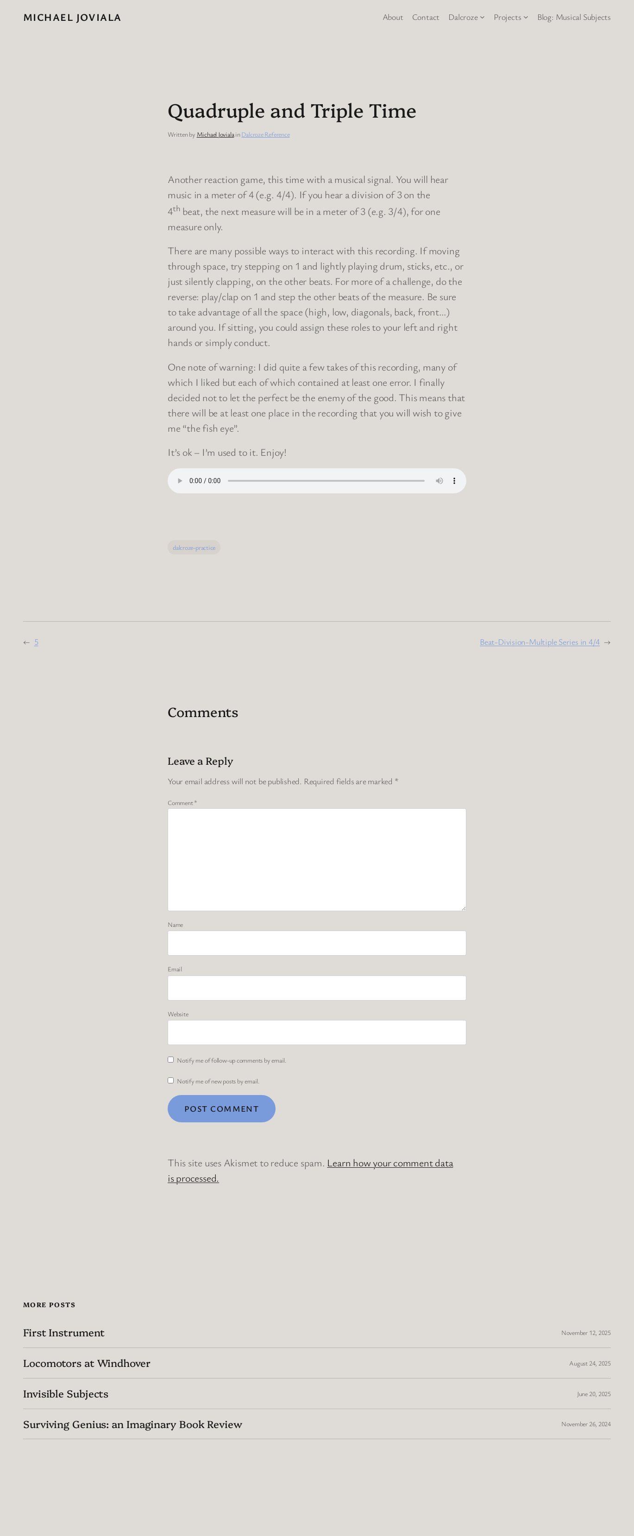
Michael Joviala (72, 17)
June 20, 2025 (594, 1393)
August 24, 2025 (590, 1363)
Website (178, 1013)
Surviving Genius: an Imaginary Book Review (132, 1424)
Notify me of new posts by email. (218, 1080)
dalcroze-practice (194, 547)
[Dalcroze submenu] (482, 16)
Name (175, 924)
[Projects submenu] (525, 16)
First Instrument (63, 1332)
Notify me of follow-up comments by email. (232, 1060)
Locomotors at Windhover (87, 1363)
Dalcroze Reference (265, 134)
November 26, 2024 (586, 1423)
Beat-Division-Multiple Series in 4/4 (540, 641)
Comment (182, 802)
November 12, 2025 (586, 1332)
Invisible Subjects (65, 1393)
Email (175, 968)
